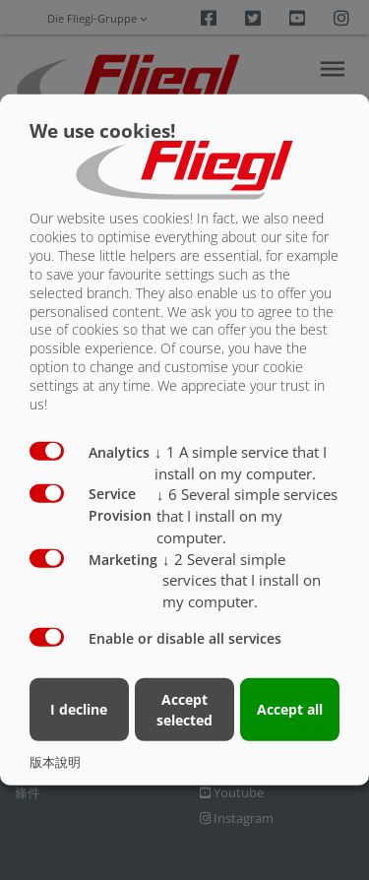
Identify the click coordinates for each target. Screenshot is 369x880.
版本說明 (55, 762)
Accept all (290, 709)
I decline (78, 709)
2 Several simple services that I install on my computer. (241, 579)
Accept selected (184, 708)
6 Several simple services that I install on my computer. (247, 515)
